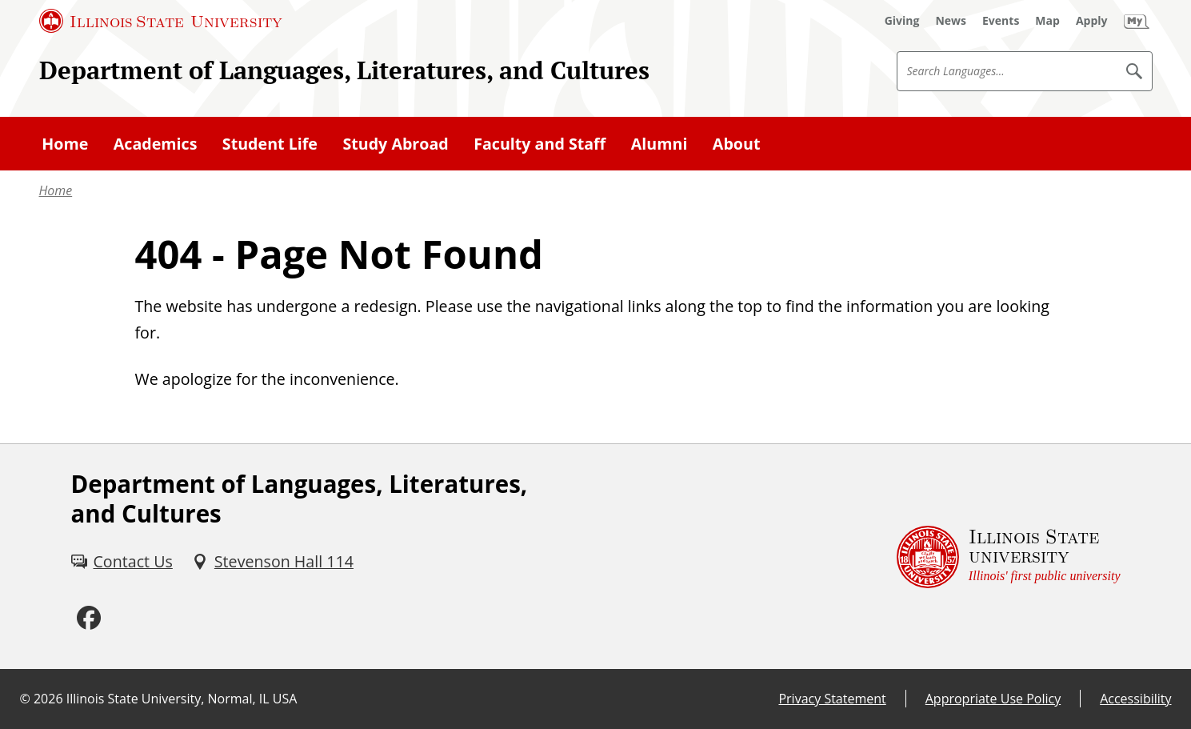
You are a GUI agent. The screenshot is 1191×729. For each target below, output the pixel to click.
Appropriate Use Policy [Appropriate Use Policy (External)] (993, 698)
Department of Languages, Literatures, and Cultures (344, 70)
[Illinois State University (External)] (160, 20)
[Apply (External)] (1092, 20)
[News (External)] (950, 20)
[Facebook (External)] (88, 618)
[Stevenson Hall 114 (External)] (273, 561)
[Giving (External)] (902, 20)
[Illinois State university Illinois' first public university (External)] (1009, 556)
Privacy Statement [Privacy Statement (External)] (831, 698)
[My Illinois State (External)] (1137, 20)
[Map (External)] (1047, 20)
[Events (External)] (1000, 20)
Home (56, 190)
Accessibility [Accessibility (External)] (1135, 698)
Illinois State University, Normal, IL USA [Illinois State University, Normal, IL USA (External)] (182, 698)
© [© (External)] (25, 698)
